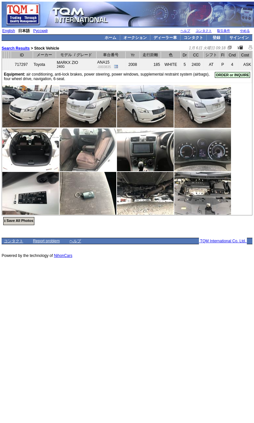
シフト (211, 55)
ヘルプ (185, 30)
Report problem (46, 241)
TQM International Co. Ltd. (223, 241)
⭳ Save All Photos (18, 221)
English (8, 31)
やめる (245, 30)
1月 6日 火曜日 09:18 (207, 48)
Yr (133, 55)
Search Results (16, 48)
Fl (222, 55)
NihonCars (63, 255)
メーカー (44, 55)
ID (22, 55)
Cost (245, 55)
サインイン (239, 37)
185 (157, 64)
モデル (66, 55)
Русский (40, 31)
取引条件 (223, 30)
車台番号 (111, 55)
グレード (84, 55)
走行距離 (150, 55)
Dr (185, 55)
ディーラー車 (165, 37)
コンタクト (204, 30)
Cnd (232, 55)
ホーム (110, 37)
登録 (216, 37)
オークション (135, 37)
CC (196, 55)
